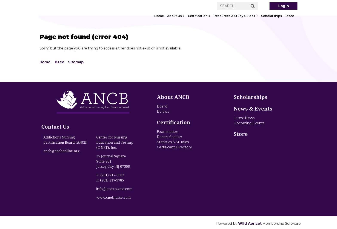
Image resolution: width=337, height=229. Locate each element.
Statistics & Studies (173, 142)
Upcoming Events (249, 123)
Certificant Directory (174, 147)
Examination (167, 132)
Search (253, 6)
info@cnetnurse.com (114, 189)
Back (59, 62)
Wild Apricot (250, 223)
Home (45, 62)
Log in (283, 6)
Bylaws (163, 111)
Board (162, 106)
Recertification (169, 137)
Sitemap (76, 62)
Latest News (244, 118)
